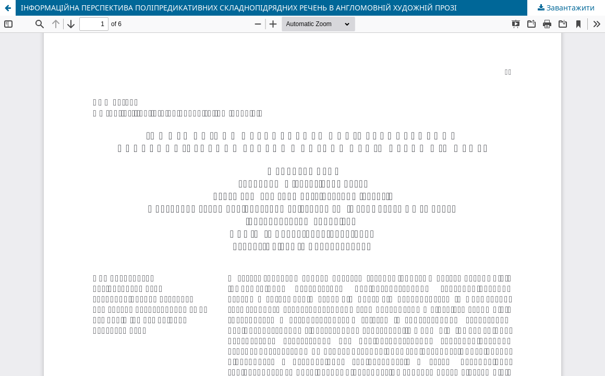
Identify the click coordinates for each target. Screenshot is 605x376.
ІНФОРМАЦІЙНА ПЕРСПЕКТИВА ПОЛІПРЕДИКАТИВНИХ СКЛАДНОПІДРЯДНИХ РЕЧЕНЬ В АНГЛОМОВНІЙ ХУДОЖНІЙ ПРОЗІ (239, 8)
